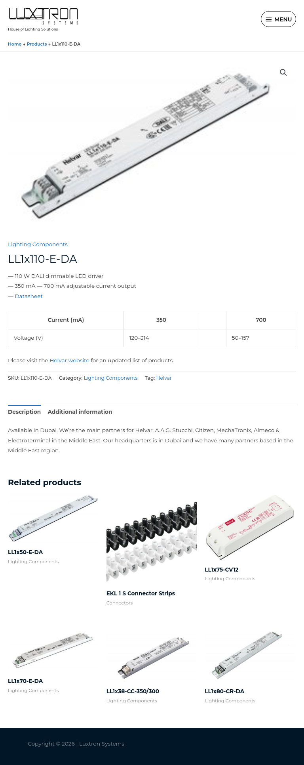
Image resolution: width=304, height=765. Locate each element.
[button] (283, 72)
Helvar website (69, 360)
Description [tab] (24, 412)
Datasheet (29, 296)
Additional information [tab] (80, 412)
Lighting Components (38, 244)
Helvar (164, 378)
